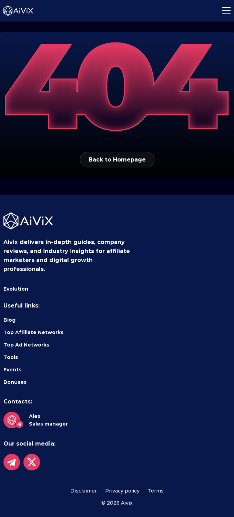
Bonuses (15, 382)
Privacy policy (122, 491)
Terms (156, 491)
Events (12, 370)
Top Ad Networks (26, 345)
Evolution (15, 289)
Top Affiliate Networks (33, 332)
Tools (10, 357)
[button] (226, 11)
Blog (9, 320)
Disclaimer (83, 491)
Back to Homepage (117, 159)
